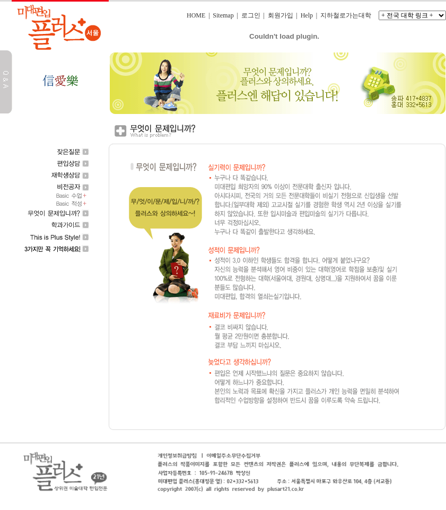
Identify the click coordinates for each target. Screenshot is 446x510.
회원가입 (280, 15)
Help (307, 15)
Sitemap (223, 15)
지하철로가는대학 (345, 15)
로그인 (250, 15)
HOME (196, 15)
